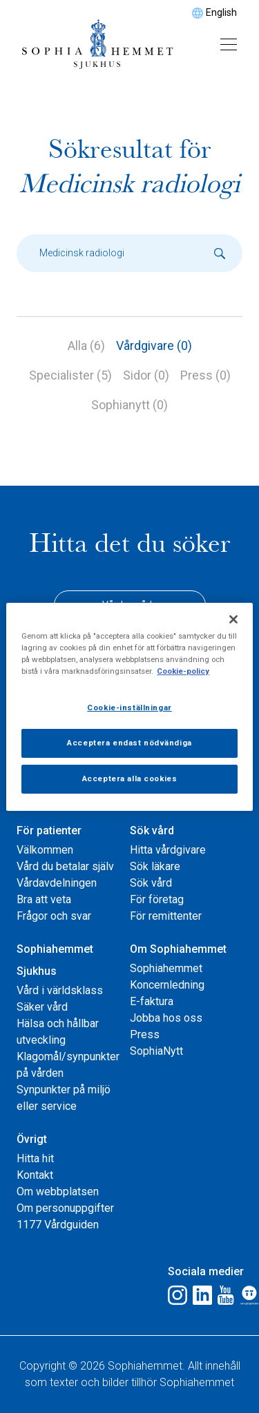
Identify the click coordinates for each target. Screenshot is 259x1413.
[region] (129, 706)
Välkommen (45, 849)
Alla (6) (86, 345)
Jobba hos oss (166, 1017)
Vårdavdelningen (57, 882)
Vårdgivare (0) (154, 345)
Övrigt (32, 1139)
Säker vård (42, 1006)
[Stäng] (233, 619)
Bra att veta (44, 899)
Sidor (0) (146, 375)
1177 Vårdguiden (58, 1224)
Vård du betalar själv (65, 866)
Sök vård (152, 830)
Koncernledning (167, 984)
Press (145, 1034)
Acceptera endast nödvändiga (129, 742)
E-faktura (151, 1001)
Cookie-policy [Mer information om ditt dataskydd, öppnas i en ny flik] (183, 671)
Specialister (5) (70, 375)
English (221, 12)
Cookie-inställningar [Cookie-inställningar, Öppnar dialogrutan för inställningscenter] (129, 707)
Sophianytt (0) (129, 405)
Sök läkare (155, 866)
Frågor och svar (54, 915)
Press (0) (205, 375)
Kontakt (35, 1175)
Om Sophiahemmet (178, 949)
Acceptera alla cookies (130, 778)
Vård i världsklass (60, 990)
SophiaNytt (156, 1051)
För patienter (49, 830)
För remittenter (166, 915)
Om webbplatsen (58, 1191)
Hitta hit (35, 1158)
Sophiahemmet (166, 968)
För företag (157, 899)
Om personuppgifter (65, 1208)
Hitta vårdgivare (168, 849)
